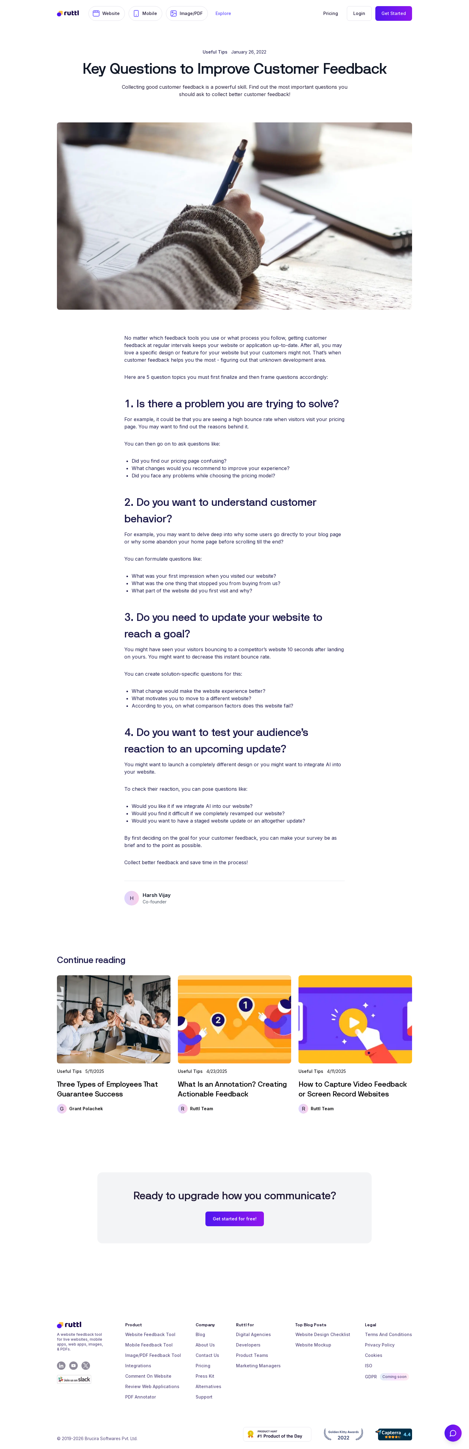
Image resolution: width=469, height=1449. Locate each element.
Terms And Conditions (388, 1334)
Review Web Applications (152, 1386)
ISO (368, 1365)
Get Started (393, 13)
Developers (248, 1344)
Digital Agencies (253, 1334)
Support (204, 1396)
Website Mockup (313, 1344)
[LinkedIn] (61, 1365)
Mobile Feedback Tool (149, 1344)
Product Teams (252, 1355)
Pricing (203, 1365)
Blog (200, 1334)
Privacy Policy (380, 1344)
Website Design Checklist (322, 1334)
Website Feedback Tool (150, 1334)
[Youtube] (73, 1365)
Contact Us (207, 1355)
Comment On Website (148, 1376)
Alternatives (208, 1386)
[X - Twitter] (85, 1365)
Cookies (373, 1355)
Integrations (138, 1365)
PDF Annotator (140, 1396)
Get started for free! (235, 1218)
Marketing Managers (258, 1365)
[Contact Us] (453, 1433)
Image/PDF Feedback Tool (153, 1355)
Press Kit (205, 1376)
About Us (205, 1344)
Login (359, 13)
